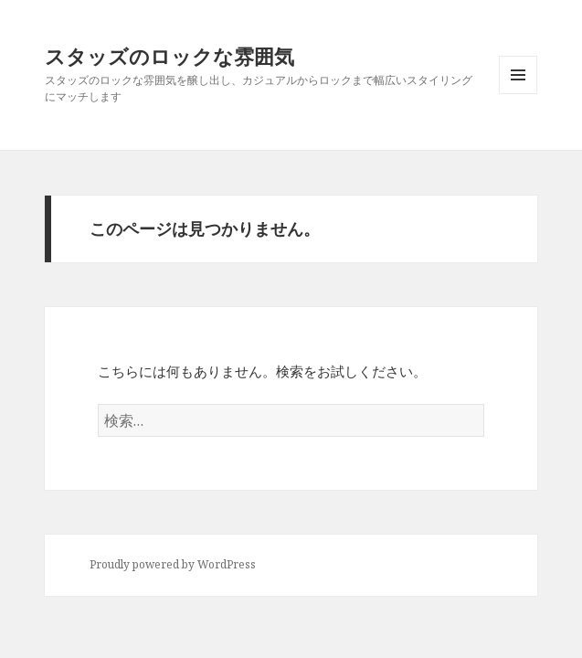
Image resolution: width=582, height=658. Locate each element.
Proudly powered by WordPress (173, 564)
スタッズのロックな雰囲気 (169, 55)
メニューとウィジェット (518, 93)
